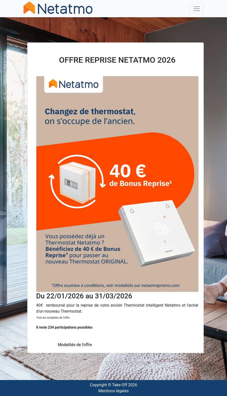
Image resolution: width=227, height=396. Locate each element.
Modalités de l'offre (75, 344)
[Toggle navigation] (197, 9)
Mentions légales (113, 391)
